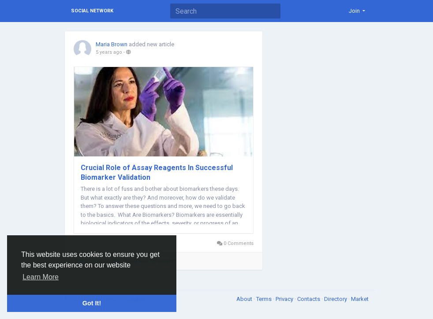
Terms (264, 299)
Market (360, 299)
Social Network (92, 11)
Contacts (309, 299)
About (245, 299)
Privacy (285, 299)
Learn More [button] (40, 277)
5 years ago (109, 52)
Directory (336, 299)
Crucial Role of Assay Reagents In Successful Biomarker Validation (157, 172)
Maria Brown (111, 44)
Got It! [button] (91, 303)
